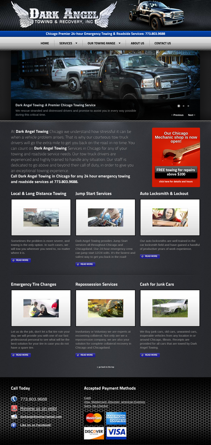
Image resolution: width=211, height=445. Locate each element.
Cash (87, 398)
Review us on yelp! (38, 408)
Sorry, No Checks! (96, 406)
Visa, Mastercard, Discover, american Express (114, 402)
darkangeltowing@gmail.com (41, 416)
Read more (22, 260)
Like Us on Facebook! (35, 425)
